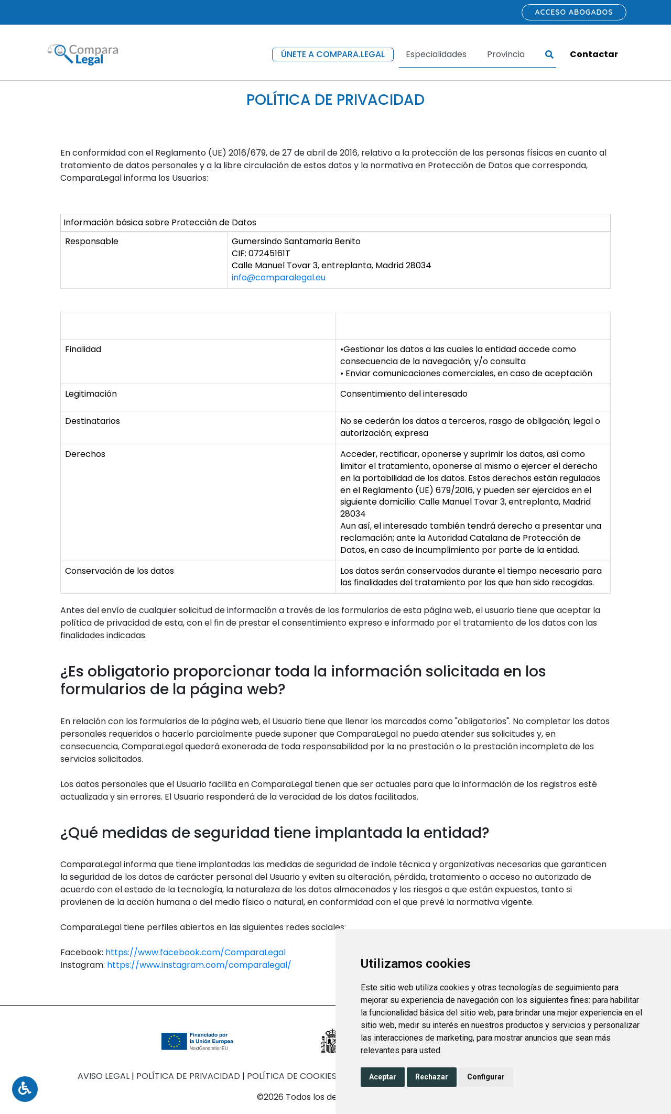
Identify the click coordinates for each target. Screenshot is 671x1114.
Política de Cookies (293, 1076)
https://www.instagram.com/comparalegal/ (199, 965)
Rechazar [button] (431, 1077)
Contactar (594, 54)
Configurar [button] (486, 1077)
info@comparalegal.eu (279, 277)
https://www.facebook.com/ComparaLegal (195, 952)
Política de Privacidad (189, 1076)
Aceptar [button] (382, 1077)
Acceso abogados (574, 12)
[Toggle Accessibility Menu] (24, 1089)
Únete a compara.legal (333, 54)
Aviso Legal (105, 1076)
